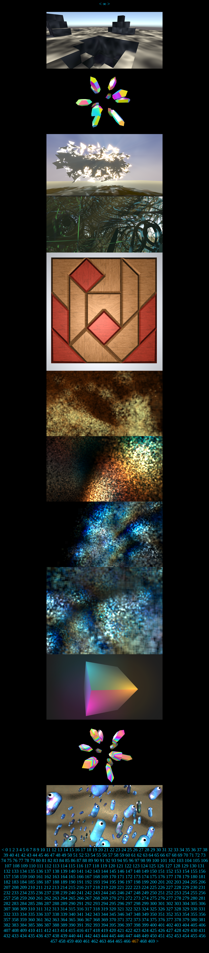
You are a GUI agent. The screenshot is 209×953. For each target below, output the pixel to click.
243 (96, 892)
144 (104, 871)
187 (47, 882)
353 (177, 914)
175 (153, 876)
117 (87, 865)
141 (80, 871)
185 (31, 882)
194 (104, 882)
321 (120, 908)
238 (55, 892)
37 (199, 849)
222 (128, 887)
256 (202, 892)
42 (23, 855)
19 (94, 849)
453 (177, 935)
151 (161, 871)
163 (55, 876)
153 (177, 871)
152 (169, 871)
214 (63, 887)
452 (169, 935)
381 (202, 919)
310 (31, 908)
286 (39, 903)
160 (31, 876)
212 (47, 887)
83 (55, 860)
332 (6, 914)
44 (35, 855)
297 (128, 903)
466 (127, 941)
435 (31, 935)
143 (96, 871)
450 (153, 935)
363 (55, 919)
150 (153, 871)
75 (9, 860)
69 (180, 855)
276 (161, 898)
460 (78, 941)
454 (185, 935)
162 (47, 876)
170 (112, 876)
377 (169, 919)
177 (169, 876)
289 (63, 903)
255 (193, 892)
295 (112, 903)
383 (15, 925)
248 (137, 892)
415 (71, 930)
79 (32, 860)
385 (31, 925)
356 (202, 914)
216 (79, 887)
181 (202, 876)
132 (6, 871)
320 (112, 908)
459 (70, 941)
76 (15, 860)
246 (120, 892)
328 (177, 908)
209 (23, 887)
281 (202, 898)
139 (63, 871)
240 (72, 892)
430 (193, 930)
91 (102, 860)
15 (71, 849)
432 (6, 935)
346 (120, 914)
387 (47, 925)
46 (46, 855)
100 (155, 860)
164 (63, 876)
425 (153, 930)
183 (15, 882)
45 (40, 855)
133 (15, 871)
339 (63, 914)
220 (112, 887)
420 (112, 930)
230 (193, 887)
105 (196, 860)
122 (127, 865)
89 (90, 860)
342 (88, 914)
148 (137, 871)
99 (148, 860)
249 (145, 892)
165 (72, 876)
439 (63, 935)
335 (31, 914)
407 (7, 930)
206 (202, 882)
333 (15, 914)
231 (201, 887)
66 (162, 855)
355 (193, 914)
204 (185, 882)
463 (102, 941)
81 (44, 860)
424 (145, 930)
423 (136, 930)
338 (55, 914)
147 (128, 871)
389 (63, 925)
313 (55, 908)
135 (31, 871)
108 (16, 865)
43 (29, 855)
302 (169, 903)
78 (26, 860)
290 (72, 903)
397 (128, 925)
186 (39, 882)
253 (177, 892)
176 (161, 876)
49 (64, 855)
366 (80, 919)
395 (112, 925)
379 (185, 919)
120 (111, 865)
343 (96, 914)
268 (96, 898)
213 (55, 887)
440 (72, 935)
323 (136, 908)
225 (153, 887)
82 (50, 860)
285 (31, 903)
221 (120, 887)
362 (47, 919)
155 (193, 871)
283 (15, 903)
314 (63, 908)
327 (169, 908)
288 (55, 903)
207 (7, 887)
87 (79, 860)
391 (80, 925)
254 (185, 892)
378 (177, 919)
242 (88, 892)
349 (145, 914)
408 (15, 930)
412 (47, 930)
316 (79, 908)
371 (120, 919)
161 (39, 876)
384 (23, 925)
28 (147, 849)
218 (96, 887)
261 (39, 898)
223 (136, 887)
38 (205, 849)
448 (137, 935)
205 (193, 882)
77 (21, 860)
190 (72, 882)
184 (23, 882)
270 (112, 898)
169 (104, 876)
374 (145, 919)
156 (202, 871)
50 (69, 855)
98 (142, 860)
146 (120, 871)
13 (59, 849)
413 (55, 930)
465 (118, 941)
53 (87, 855)
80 (38, 860)
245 (112, 892)
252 (169, 892)
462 (94, 941)
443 (96, 935)
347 (128, 914)
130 (192, 865)
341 (80, 914)
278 (177, 898)
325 (153, 908)
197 (128, 882)
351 (161, 914)
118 (95, 865)
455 (193, 935)
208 (15, 887)
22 (112, 849)
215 (71, 887)
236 (39, 892)
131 (201, 865)
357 (6, 919)
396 (120, 925)
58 (116, 855)
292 (88, 903)
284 (23, 903)
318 (96, 908)
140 (72, 871)
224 (145, 887)
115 (71, 865)
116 (79, 865)
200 (153, 882)
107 (7, 865)
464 (110, 941)
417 (88, 930)
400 (153, 925)
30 (158, 849)
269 (104, 898)
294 (104, 903)
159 (23, 876)
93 (113, 860)
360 (31, 919)
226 (161, 887)
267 (88, 898)
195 (112, 882)
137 (47, 871)
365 (72, 919)
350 (153, 914)
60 (127, 855)
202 (169, 882)
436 (39, 935)
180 (193, 876)
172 (128, 876)
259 (23, 898)
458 (61, 941)
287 (47, 903)
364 (63, 919)
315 (71, 908)
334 (23, 914)
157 (6, 876)
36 (193, 849)
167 (88, 876)
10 (42, 849)
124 (144, 865)
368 (96, 919)
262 (47, 898)
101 (163, 860)
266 (80, 898)
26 (135, 849)
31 (164, 849)
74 (3, 860)
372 (128, 919)
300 (153, 903)
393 (96, 925)
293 (96, 903)
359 (23, 919)
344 (104, 914)
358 (15, 919)
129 (184, 865)
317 (88, 908)
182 (6, 882)
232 (6, 892)
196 (120, 882)
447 (128, 935)
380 (193, 919)
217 (88, 887)
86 (73, 860)
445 (112, 935)
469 (151, 941)
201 (161, 882)
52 (81, 855)
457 (53, 941)
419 (104, 930)
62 (139, 855)
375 (153, 919)
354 (185, 914)
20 (100, 849)
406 (202, 925)
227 (169, 887)
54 (93, 855)
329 (185, 908)
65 (156, 855)
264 (63, 898)
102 (171, 860)
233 (15, 892)
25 (129, 849)
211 (39, 887)
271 (120, 898)
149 (145, 871)
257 (6, 898)
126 (160, 865)
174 (145, 876)
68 (174, 855)
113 (56, 865)
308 (15, 908)
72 (197, 855)
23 (118, 849)
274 (145, 898)
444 (104, 935)
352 (169, 914)
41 (17, 855)
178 (177, 876)
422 (128, 930)
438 (55, 935)
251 (161, 892)
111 (40, 865)
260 (31, 898)
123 (136, 865)
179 (185, 876)
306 (202, 903)
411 (39, 930)
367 (88, 919)
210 (31, 887)
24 (123, 849)
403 (177, 925)
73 (203, 855)
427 (169, 930)
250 (153, 892)
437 (47, 935)
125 (152, 865)
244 (104, 892)
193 (96, 882)
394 (104, 925)
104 (188, 860)
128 (176, 865)
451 (161, 935)
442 (88, 935)
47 (52, 855)
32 (170, 849)
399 (145, 925)
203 (177, 882)
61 (133, 855)
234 (23, 892)
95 (125, 860)
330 (193, 908)
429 (185, 930)
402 (169, 925)
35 (187, 849)
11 (48, 849)
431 (201, 930)
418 (96, 930)
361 (39, 919)
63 (145, 855)
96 (131, 860)
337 (47, 914)
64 (151, 855)
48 (58, 855)
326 (161, 908)
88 (84, 860)
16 (77, 849)
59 (122, 855)
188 (55, 882)
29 (152, 849)
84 (61, 860)
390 (72, 925)
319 (104, 908)
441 (80, 935)
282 (6, 903)
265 (72, 898)
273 (137, 898)
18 (89, 849)
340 (72, 914)
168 (96, 876)
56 (104, 855)
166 (80, 876)
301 (161, 903)
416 (79, 930)
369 (104, 919)
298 (137, 903)
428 (177, 930)
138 (55, 871)
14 (65, 849)
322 (128, 908)
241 (80, 892)
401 (161, 925)
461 (86, 941)
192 (88, 882)
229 (185, 887)
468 (143, 941)
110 (32, 865)
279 (185, 898)
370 (112, 919)
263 (55, 898)
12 (54, 849)
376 (161, 919)
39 (5, 855)
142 (88, 871)
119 (103, 865)
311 (39, 908)
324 (145, 908)
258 (15, 898)
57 (110, 855)
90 (96, 860)
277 (169, 898)
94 (119, 860)
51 (75, 855)
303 (177, 903)
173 (137, 876)
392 (88, 925)
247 (128, 892)
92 (108, 860)
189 (63, 882)
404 (185, 925)
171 (120, 876)
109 (24, 865)
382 (6, 925)
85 (67, 860)
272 (128, 898)
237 (47, 892)
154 (185, 871)
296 (120, 903)
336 (39, 914)
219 (104, 887)
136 (39, 871)
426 (161, 930)
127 (168, 865)
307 (7, 908)
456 (202, 935)
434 (23, 935)
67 (168, 855)
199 (145, 882)
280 (193, 898)
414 (63, 930)
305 (193, 903)
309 (23, 908)
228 (177, 887)
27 (141, 849)
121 (119, 865)
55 (98, 855)
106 (204, 860)
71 (191, 855)
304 (185, 903)
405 (193, 925)
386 (39, 925)
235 (31, 892)
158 (15, 876)
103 (179, 860)
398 (137, 925)
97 (137, 860)
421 (120, 930)
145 (112, 871)
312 (47, 908)
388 (55, 925)
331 (201, 908)
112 (48, 865)
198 (137, 882)
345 (112, 914)
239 (63, 892)
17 (83, 849)
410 (31, 930)
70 (185, 855)
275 (153, 898)
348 (137, 914)
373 (137, 919)
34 (181, 849)
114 (64, 865)
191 (80, 882)
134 (23, 871)
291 (80, 903)
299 (145, 903)
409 (23, 930)
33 (176, 849)
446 (120, 935)
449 (145, 935)
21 (106, 849)
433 (15, 935)
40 (11, 855)
